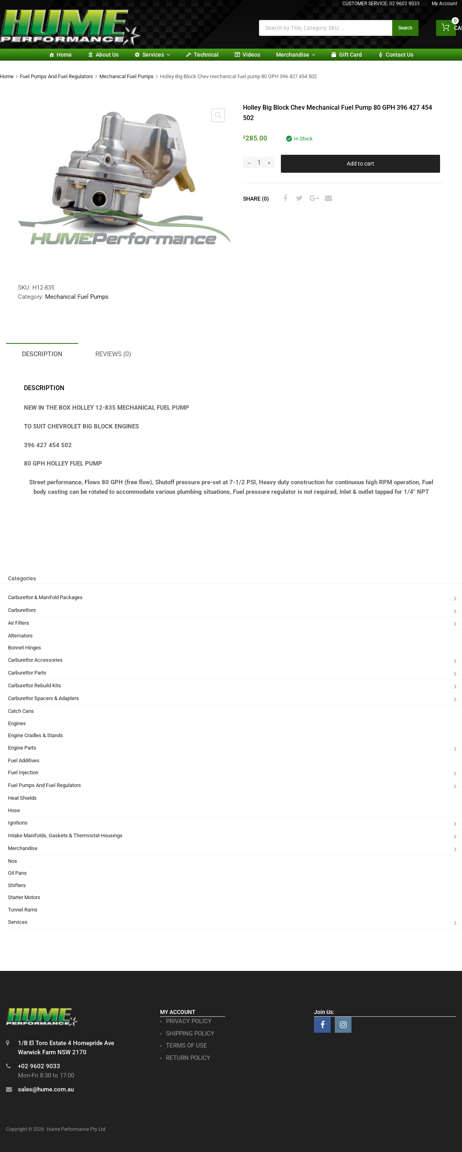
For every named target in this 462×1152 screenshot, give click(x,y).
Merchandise (295, 55)
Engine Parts (22, 748)
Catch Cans (21, 711)
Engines (17, 723)
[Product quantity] (259, 162)
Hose (14, 810)
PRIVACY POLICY (188, 1021)
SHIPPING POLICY (190, 1033)
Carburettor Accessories (35, 660)
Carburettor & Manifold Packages (45, 597)
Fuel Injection (23, 772)
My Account (444, 3)
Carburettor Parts (27, 673)
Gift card (350, 54)
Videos (251, 54)
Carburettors (22, 610)
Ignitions (18, 823)
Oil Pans (17, 873)
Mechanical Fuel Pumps (126, 76)
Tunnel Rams (23, 910)
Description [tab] (42, 354)
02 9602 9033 (404, 3)
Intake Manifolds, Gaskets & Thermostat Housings (65, 835)
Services (156, 55)
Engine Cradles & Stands (35, 735)
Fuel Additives (23, 760)
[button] (218, 115)
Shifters (17, 885)
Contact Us (399, 54)
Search (405, 28)
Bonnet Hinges (24, 648)
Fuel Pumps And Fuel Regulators (56, 76)
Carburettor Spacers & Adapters (43, 698)
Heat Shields (22, 798)
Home (64, 54)
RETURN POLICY (188, 1057)
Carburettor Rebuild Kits (34, 685)
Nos (12, 861)
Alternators (20, 636)
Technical (206, 54)
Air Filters (18, 623)
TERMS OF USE (186, 1045)
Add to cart (360, 163)
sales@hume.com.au (46, 1089)
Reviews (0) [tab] (113, 354)
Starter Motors (24, 897)
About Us (107, 54)
